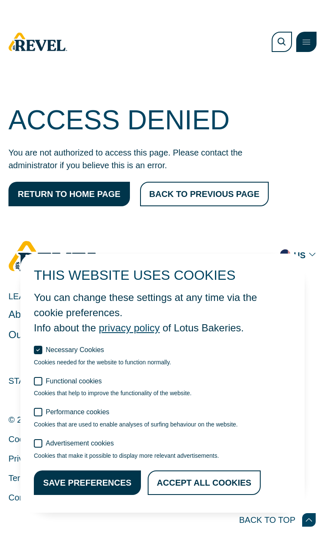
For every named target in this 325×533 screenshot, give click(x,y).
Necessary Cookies (75, 349)
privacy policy (129, 327)
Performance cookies (77, 411)
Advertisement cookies (80, 443)
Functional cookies (74, 381)
